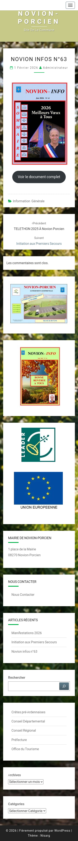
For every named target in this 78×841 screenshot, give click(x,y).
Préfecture (19, 740)
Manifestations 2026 (26, 633)
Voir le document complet (39, 176)
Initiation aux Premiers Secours (34, 642)
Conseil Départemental (28, 721)
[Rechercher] (64, 686)
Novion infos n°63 (24, 651)
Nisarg (45, 835)
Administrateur (55, 67)
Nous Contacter (22, 594)
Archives (14, 775)
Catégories (16, 804)
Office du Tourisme (25, 749)
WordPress (62, 830)
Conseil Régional (23, 730)
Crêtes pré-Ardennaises (28, 712)
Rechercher (16, 677)
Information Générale (29, 201)
